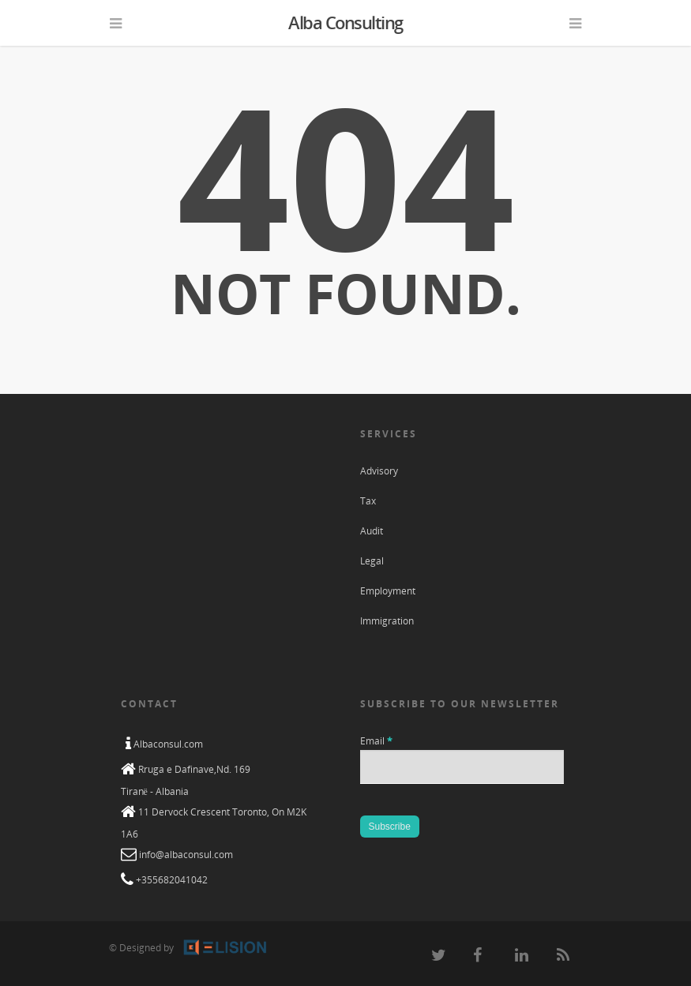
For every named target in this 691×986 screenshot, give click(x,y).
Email (376, 741)
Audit (371, 531)
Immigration (387, 621)
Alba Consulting (345, 22)
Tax (368, 501)
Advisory (379, 471)
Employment (387, 591)
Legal (372, 561)
